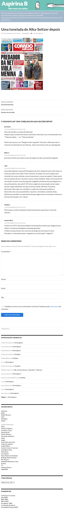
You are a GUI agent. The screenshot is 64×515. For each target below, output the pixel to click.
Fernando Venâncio (7, 436)
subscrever (54, 306)
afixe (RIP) (4, 497)
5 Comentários (37, 33)
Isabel (3, 440)
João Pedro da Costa (8, 442)
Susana (3, 463)
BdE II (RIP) (5, 501)
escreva (22, 15)
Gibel (3, 438)
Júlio (2, 417)
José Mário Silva (6, 450)
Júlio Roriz (4, 452)
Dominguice (19, 343)
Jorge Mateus (5, 446)
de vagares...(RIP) (6, 503)
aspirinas (4, 411)
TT (2, 465)
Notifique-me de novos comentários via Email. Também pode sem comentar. (31, 307)
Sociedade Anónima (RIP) (9, 507)
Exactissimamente (32, 103)
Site (2, 297)
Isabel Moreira (6, 415)
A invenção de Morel (8, 505)
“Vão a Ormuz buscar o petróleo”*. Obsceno (27, 370)
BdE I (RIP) (4, 499)
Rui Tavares (5, 459)
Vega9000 (4, 469)
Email (3, 288)
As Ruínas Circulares (8, 495)
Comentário (6, 251)
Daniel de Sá (5, 432)
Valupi (26, 33)
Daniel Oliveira (6, 434)
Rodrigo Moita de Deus (9, 458)
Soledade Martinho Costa (9, 461)
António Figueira (6, 428)
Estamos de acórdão (32, 110)
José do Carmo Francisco (9, 448)
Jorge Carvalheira (7, 444)
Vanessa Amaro (6, 467)
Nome (4, 279)
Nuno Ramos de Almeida (9, 456)
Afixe (3, 426)
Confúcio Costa (6, 430)
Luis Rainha (5, 454)
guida (3, 413)
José (5, 166)
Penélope (4, 419)
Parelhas (17, 354)
